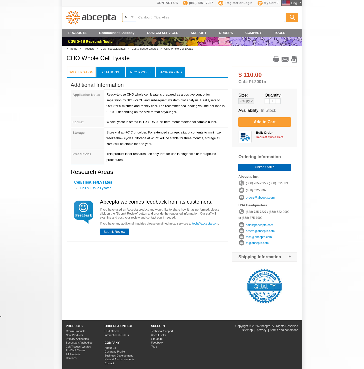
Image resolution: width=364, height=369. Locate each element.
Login (248, 3)
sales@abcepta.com (259, 225)
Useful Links (158, 335)
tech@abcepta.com (205, 223)
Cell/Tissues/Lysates (114, 48)
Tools (154, 346)
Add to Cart (265, 122)
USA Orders (112, 331)
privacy (261, 330)
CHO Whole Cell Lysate (179, 48)
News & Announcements (120, 359)
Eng (296, 3)
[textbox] (210, 17)
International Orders (117, 335)
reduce (267, 101)
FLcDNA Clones (75, 350)
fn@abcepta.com (257, 243)
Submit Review (114, 232)
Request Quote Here (269, 137)
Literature (157, 338)
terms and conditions (284, 330)
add (278, 101)
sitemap (247, 330)
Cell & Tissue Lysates (146, 48)
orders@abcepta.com (260, 197)
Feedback (157, 342)
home (75, 48)
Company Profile (115, 351)
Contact (109, 363)
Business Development (119, 355)
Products (90, 48)
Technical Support (162, 331)
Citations (71, 358)
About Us (110, 347)
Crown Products (75, 331)
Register (231, 3)
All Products (73, 354)
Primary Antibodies (77, 338)
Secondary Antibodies (79, 342)
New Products (74, 335)
